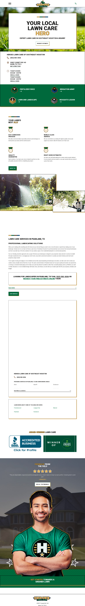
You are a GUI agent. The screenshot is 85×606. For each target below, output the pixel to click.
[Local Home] (43, 3)
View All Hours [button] (14, 75)
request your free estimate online (39, 279)
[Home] (42, 600)
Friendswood (17, 409)
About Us (12, 168)
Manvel (55, 409)
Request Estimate (42, 43)
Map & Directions (15, 66)
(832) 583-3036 (15, 58)
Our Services (14, 294)
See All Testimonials (42, 485)
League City (37, 409)
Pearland (16, 412)
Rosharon (36, 412)
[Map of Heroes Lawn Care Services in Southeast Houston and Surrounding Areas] (42, 334)
